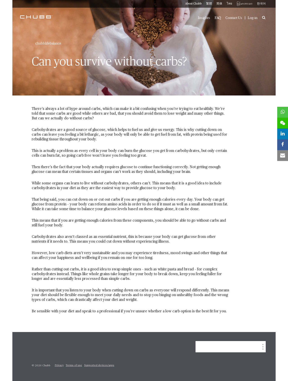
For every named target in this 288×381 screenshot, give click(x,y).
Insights (204, 18)
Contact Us (233, 18)
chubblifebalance (48, 43)
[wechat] (282, 123)
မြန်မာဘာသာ (244, 3)
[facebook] (282, 144)
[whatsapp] (282, 112)
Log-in (252, 18)
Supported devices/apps (99, 365)
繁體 (209, 3)
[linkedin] (282, 133)
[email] (282, 155)
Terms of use (74, 365)
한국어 (261, 3)
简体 (219, 3)
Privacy (59, 365)
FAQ (218, 18)
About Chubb (193, 3)
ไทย (229, 3)
